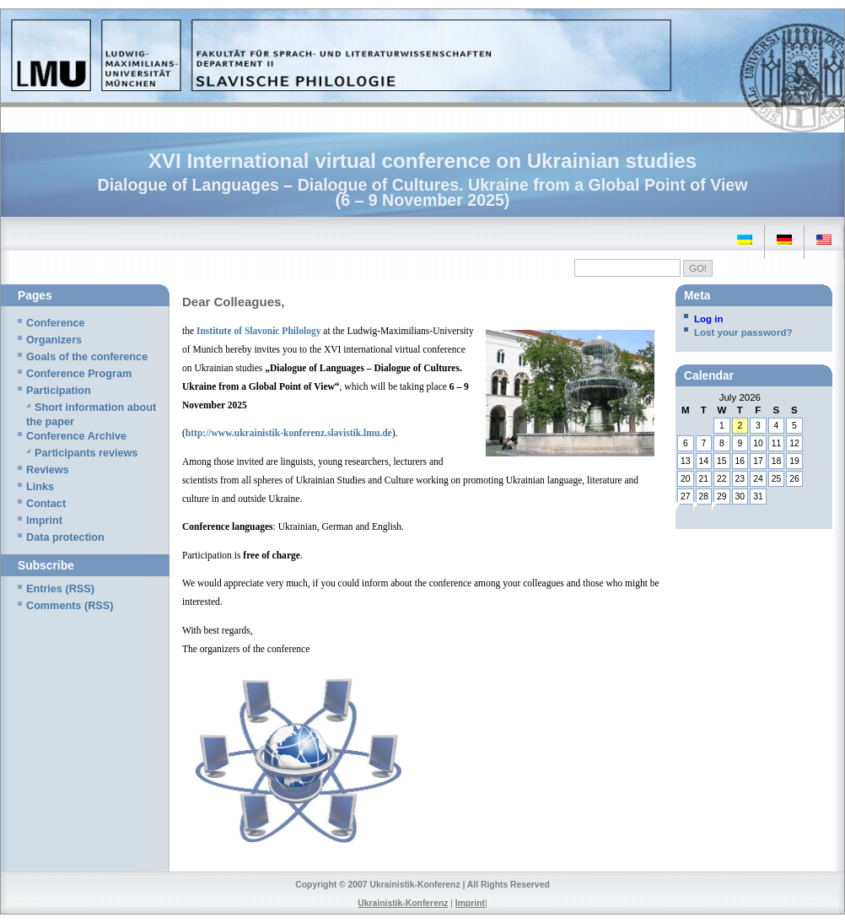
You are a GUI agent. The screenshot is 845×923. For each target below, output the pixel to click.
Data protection (65, 537)
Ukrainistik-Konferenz (403, 903)
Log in (709, 319)
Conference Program (79, 374)
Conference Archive (76, 436)
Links (40, 487)
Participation (58, 391)
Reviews (47, 470)
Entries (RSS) (60, 589)
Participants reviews (86, 453)
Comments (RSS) (69, 606)
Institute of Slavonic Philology (258, 331)
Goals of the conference (87, 357)
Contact (46, 504)
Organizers (54, 340)
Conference (55, 323)
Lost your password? (743, 332)
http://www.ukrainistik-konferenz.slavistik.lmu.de (289, 433)
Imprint (44, 520)
